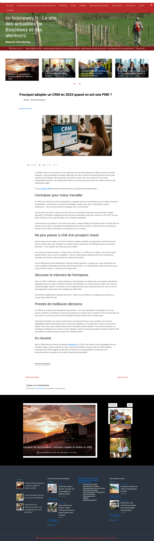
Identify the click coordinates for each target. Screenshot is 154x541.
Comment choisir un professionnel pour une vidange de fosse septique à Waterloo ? (95, 73)
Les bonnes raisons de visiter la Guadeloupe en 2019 (129, 488)
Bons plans (117, 5)
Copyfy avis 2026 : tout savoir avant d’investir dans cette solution (57, 73)
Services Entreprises (99, 5)
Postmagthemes (112, 538)
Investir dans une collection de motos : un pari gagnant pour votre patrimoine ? (116, 48)
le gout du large (85, 482)
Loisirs (141, 5)
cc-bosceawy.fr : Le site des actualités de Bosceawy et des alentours (31, 26)
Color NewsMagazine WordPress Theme (88, 538)
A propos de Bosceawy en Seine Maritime (36, 5)
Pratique (63, 5)
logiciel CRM (46, 189)
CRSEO (95, 480)
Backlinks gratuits (85, 480)
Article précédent (32, 377)
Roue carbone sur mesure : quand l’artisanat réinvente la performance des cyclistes (66, 510)
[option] (28, 48)
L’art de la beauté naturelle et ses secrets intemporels (70, 48)
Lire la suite (53, 499)
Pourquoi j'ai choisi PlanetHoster (90, 485)
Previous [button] (124, 405)
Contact (10, 10)
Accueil (9, 5)
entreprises (72, 344)
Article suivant (123, 377)
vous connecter (39, 388)
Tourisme (130, 5)
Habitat (82, 5)
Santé (73, 5)
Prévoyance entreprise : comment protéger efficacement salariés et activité (131, 73)
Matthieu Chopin (27, 108)
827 (53, 525)
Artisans (124, 501)
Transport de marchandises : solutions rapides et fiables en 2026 (28, 48)
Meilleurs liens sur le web (88, 478)
